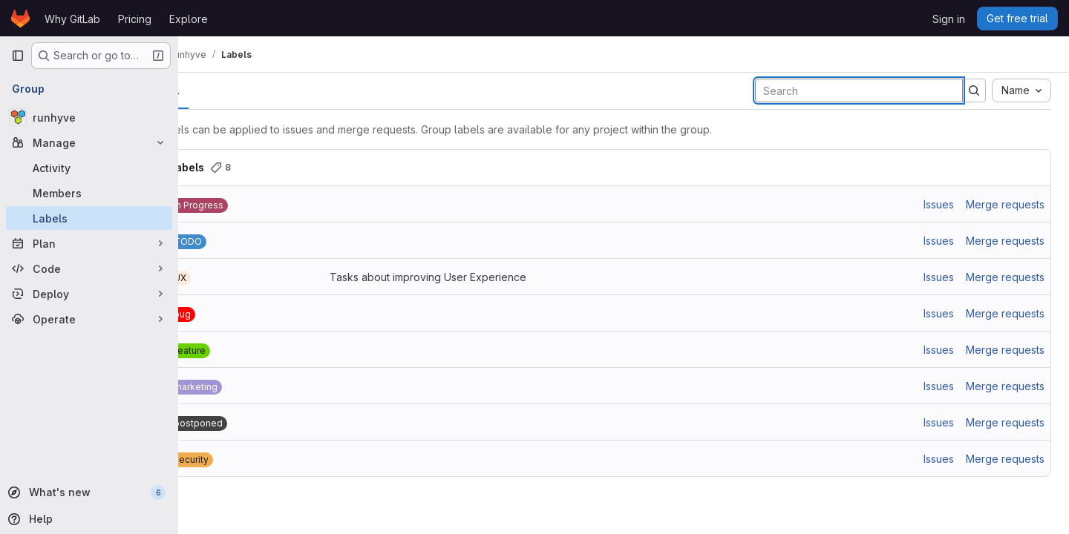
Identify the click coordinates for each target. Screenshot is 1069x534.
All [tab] (212, 90)
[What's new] (87, 492)
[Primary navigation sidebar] (18, 55)
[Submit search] (974, 90)
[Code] (89, 268)
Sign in (948, 19)
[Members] (89, 193)
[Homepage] (20, 18)
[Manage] (89, 142)
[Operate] (89, 319)
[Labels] (89, 218)
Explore (188, 19)
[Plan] (89, 243)
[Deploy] (89, 294)
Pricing (134, 19)
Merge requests (1005, 204)
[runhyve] (89, 117)
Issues (938, 204)
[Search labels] (859, 90)
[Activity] (89, 167)
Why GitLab (72, 19)
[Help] (87, 519)
